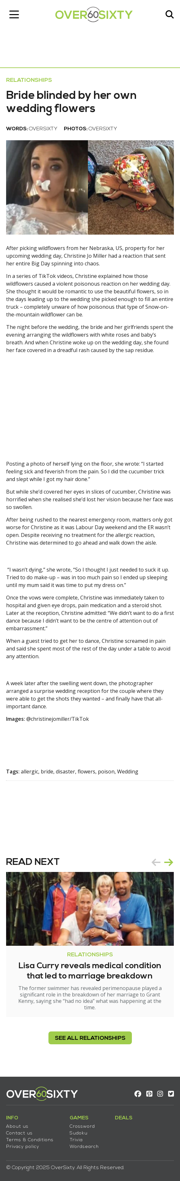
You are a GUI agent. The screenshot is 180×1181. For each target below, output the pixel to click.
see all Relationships (90, 1042)
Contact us (19, 1133)
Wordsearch (84, 1146)
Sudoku (79, 1133)
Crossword (82, 1126)
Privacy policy (22, 1146)
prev (155, 862)
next (168, 862)
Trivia (76, 1140)
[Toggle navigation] (14, 14)
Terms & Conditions (30, 1140)
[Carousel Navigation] (162, 862)
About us (17, 1126)
